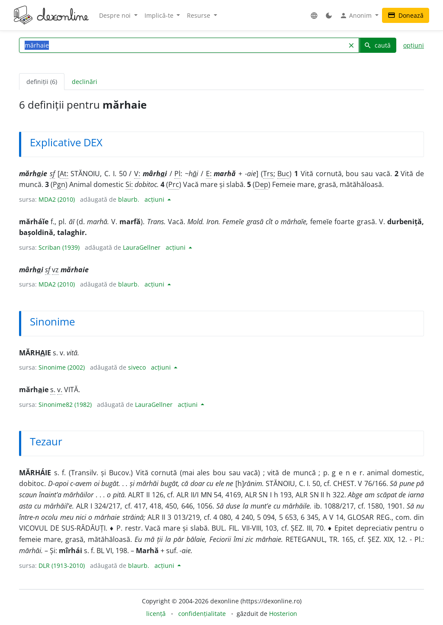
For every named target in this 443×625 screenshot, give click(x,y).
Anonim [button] (356, 15)
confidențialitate (202, 613)
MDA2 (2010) (57, 199)
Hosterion (283, 613)
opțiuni (413, 45)
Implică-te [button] (159, 15)
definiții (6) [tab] (41, 81)
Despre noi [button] (115, 15)
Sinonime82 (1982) (65, 404)
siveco (137, 367)
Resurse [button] (199, 15)
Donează (406, 15)
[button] (314, 15)
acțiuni (155, 199)
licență (156, 613)
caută (377, 45)
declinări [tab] (84, 81)
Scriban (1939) (59, 247)
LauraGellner (142, 247)
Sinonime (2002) (62, 367)
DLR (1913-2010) (62, 565)
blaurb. (128, 199)
